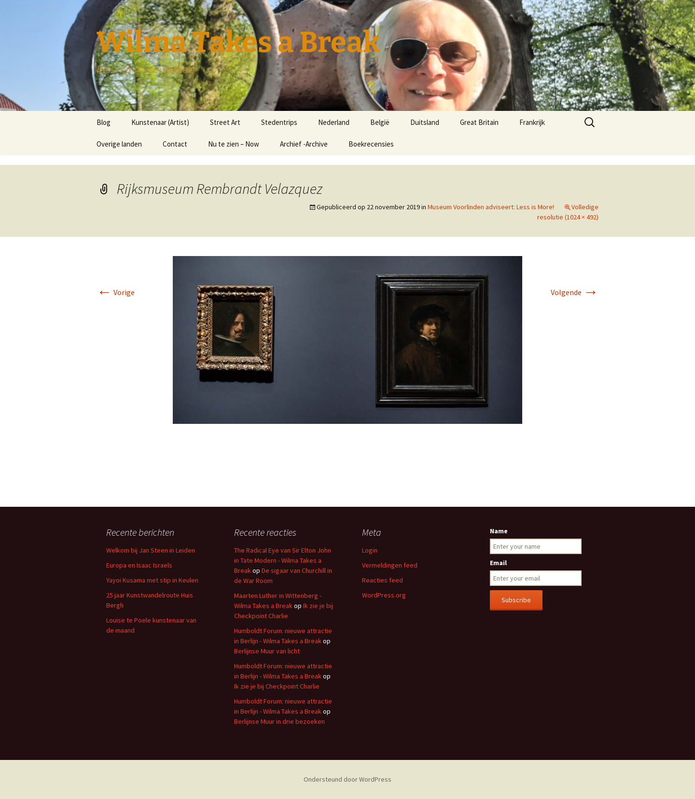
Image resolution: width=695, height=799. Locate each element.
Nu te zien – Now (233, 144)
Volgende (574, 292)
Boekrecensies (371, 144)
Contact (175, 144)
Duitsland (424, 122)
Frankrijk (532, 122)
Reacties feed (382, 580)
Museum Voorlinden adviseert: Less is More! (491, 207)
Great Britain (479, 122)
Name (499, 531)
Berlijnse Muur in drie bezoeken (279, 721)
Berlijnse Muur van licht (267, 651)
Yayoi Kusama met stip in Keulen (152, 580)
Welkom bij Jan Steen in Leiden (150, 550)
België (379, 122)
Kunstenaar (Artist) (160, 122)
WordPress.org (384, 595)
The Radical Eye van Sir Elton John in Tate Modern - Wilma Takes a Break (282, 560)
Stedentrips (279, 122)
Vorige (116, 292)
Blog (104, 122)
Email (498, 562)
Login (369, 550)
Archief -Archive (304, 144)
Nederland (333, 122)
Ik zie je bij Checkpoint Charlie (277, 686)
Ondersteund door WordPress (347, 779)
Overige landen (119, 144)
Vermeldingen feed (389, 565)
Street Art (225, 122)
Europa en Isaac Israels (139, 565)
